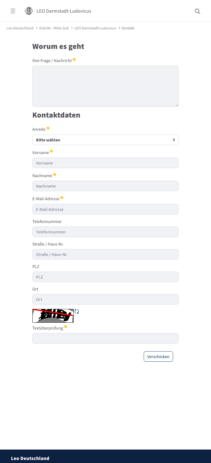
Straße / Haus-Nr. (48, 244)
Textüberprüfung (49, 328)
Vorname (42, 152)
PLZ (35, 266)
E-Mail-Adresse (48, 199)
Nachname (44, 175)
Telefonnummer (47, 221)
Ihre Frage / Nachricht (54, 60)
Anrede (41, 129)
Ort (35, 289)
